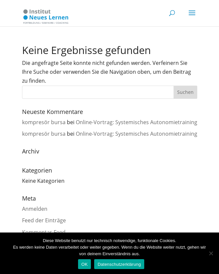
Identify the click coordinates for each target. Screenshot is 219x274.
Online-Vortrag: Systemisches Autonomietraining (136, 122)
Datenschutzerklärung (119, 264)
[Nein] (210, 253)
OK (84, 264)
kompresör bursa (44, 122)
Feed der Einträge (44, 220)
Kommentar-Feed (44, 232)
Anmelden (34, 208)
